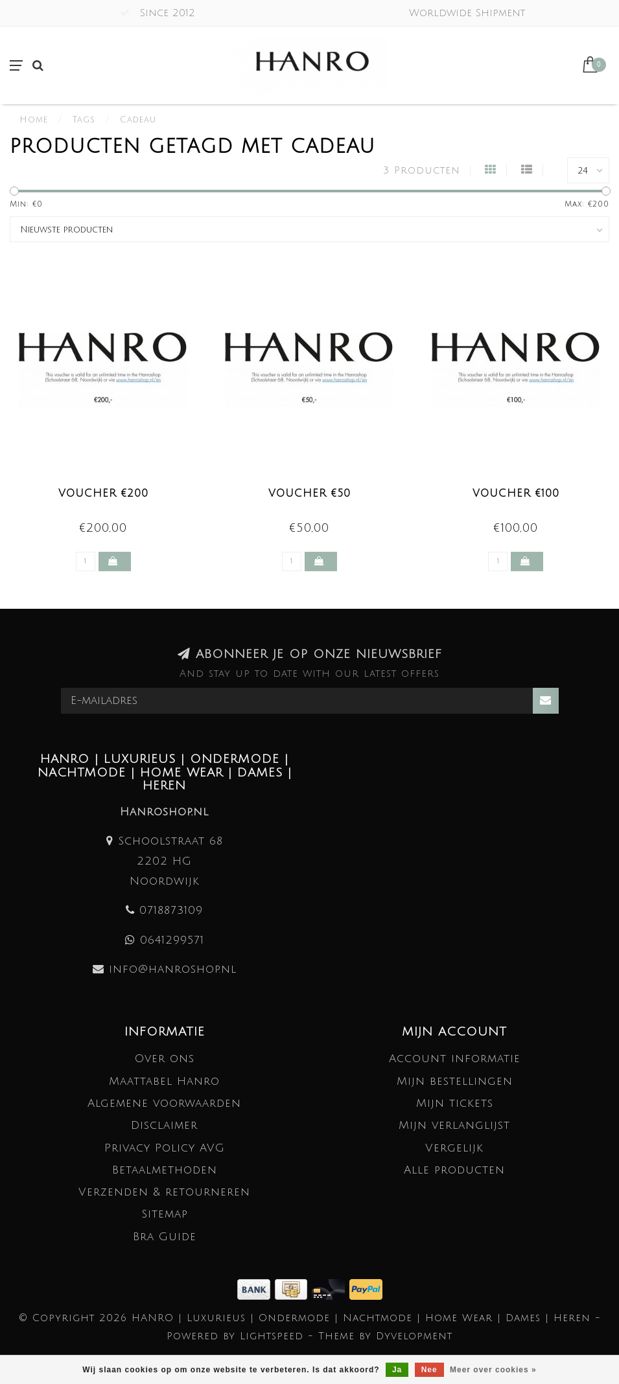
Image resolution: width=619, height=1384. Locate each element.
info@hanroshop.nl (173, 969)
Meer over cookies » (493, 1369)
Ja (397, 1369)
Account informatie (454, 1058)
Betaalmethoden (164, 1170)
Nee (429, 1369)
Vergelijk (454, 1148)
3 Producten (421, 170)
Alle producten (454, 1170)
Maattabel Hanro (164, 1081)
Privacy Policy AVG (164, 1148)
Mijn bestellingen (455, 1081)
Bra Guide (164, 1237)
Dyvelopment (414, 1336)
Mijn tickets (454, 1103)
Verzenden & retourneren (164, 1192)
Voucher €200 (103, 493)
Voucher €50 (309, 493)
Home (33, 119)
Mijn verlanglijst (454, 1125)
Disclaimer (164, 1125)
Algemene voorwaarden (164, 1103)
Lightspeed (271, 1336)
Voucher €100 (516, 493)
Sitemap (164, 1214)
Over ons (164, 1058)
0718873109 (171, 910)
